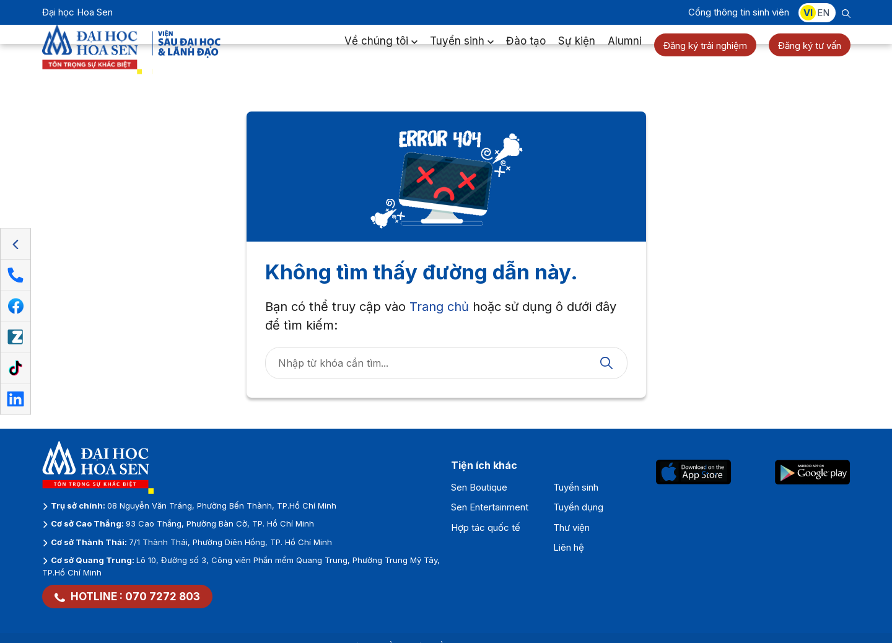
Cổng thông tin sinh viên (738, 12)
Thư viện (571, 527)
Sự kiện (576, 52)
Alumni (625, 52)
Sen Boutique (479, 487)
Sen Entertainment (489, 507)
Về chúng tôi (381, 52)
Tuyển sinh (462, 52)
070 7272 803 (162, 596)
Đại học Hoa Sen (77, 12)
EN (823, 13)
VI (808, 13)
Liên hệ (568, 547)
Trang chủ (439, 306)
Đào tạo (526, 52)
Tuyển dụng (578, 507)
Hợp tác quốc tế (485, 527)
